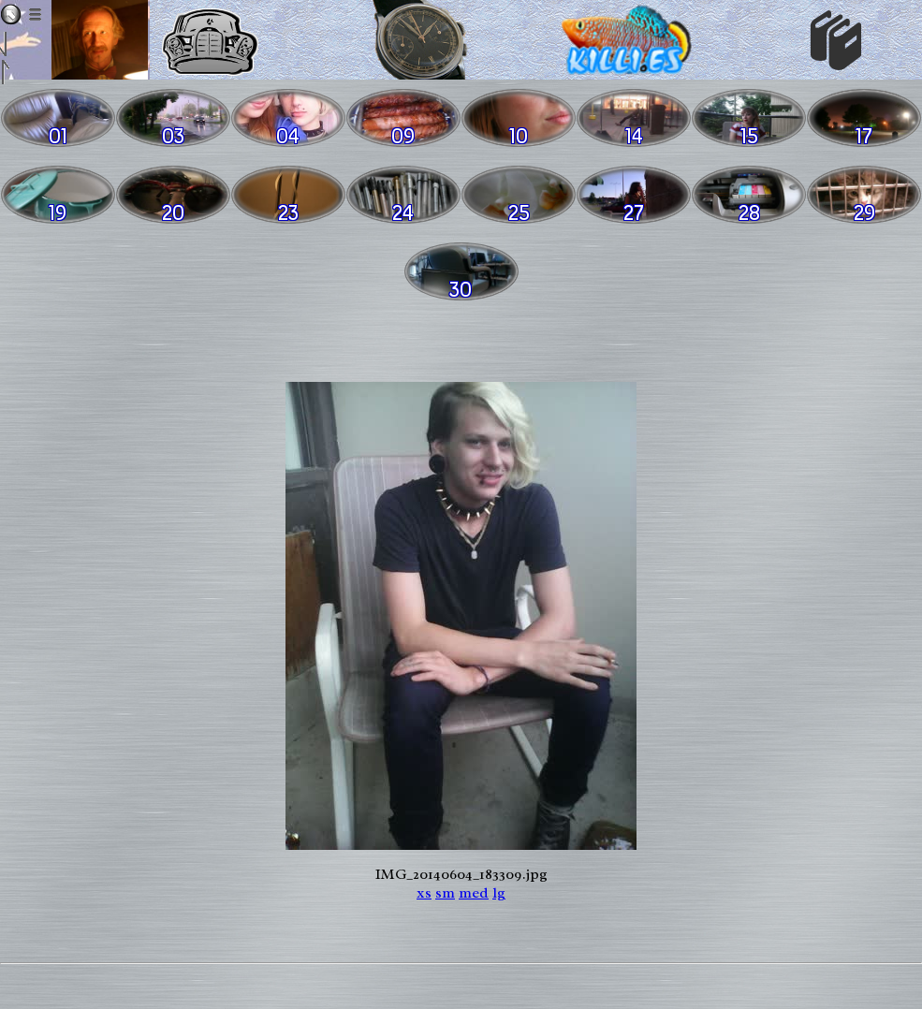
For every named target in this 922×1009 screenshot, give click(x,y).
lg (498, 893)
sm (445, 893)
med (474, 893)
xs (424, 893)
